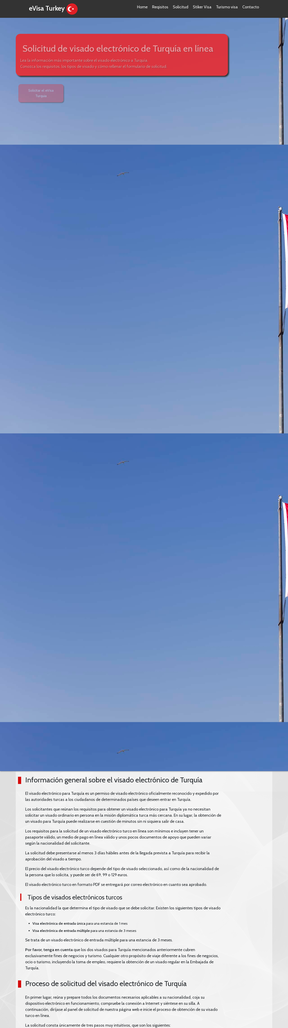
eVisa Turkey (54, 9)
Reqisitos (160, 7)
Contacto (250, 7)
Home (142, 7)
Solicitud (180, 7)
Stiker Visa (202, 7)
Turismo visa (227, 7)
